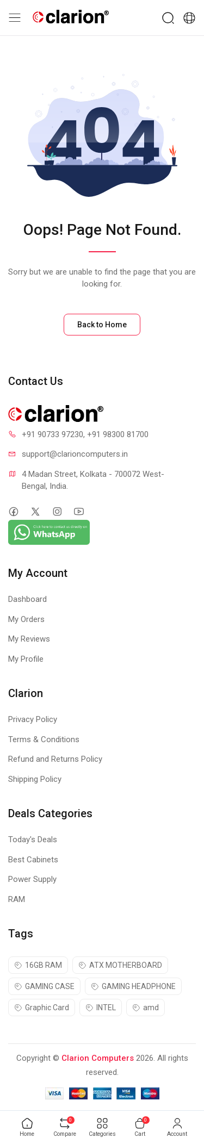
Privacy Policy (32, 719)
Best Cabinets (33, 860)
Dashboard (27, 599)
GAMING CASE (44, 986)
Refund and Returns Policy (55, 759)
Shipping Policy (34, 779)
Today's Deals (32, 839)
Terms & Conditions (43, 739)
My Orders (26, 619)
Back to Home (102, 324)
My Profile (26, 659)
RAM (16, 899)
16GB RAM (38, 965)
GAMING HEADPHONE (133, 986)
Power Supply (32, 879)
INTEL (100, 1007)
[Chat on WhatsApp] (49, 532)
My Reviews (29, 639)
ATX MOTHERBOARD (120, 965)
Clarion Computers (97, 1058)
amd (145, 1007)
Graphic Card (41, 1007)
